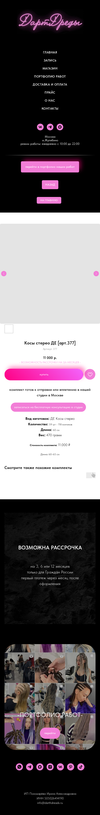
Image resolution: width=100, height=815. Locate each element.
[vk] (40, 127)
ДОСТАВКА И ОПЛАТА (50, 84)
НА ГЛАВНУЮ (49, 200)
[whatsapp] (19, 766)
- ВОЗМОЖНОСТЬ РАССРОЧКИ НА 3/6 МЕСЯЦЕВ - (50, 362)
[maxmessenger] (60, 127)
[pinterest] (70, 766)
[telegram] (50, 127)
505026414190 (54, 798)
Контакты (50, 108)
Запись (50, 60)
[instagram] (50, 766)
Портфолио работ (50, 76)
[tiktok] (80, 766)
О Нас (50, 100)
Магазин (50, 68)
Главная (50, 52)
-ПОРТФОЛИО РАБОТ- (50, 715)
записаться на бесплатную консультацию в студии (48, 407)
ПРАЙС (50, 92)
